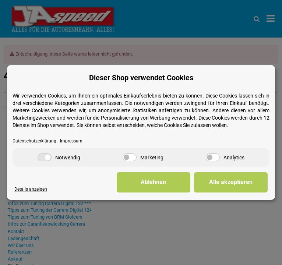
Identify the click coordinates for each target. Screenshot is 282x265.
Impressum (71, 141)
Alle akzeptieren (231, 182)
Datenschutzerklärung (34, 141)
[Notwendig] (45, 157)
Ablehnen (153, 182)
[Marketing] (130, 157)
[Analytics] (213, 157)
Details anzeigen (30, 189)
